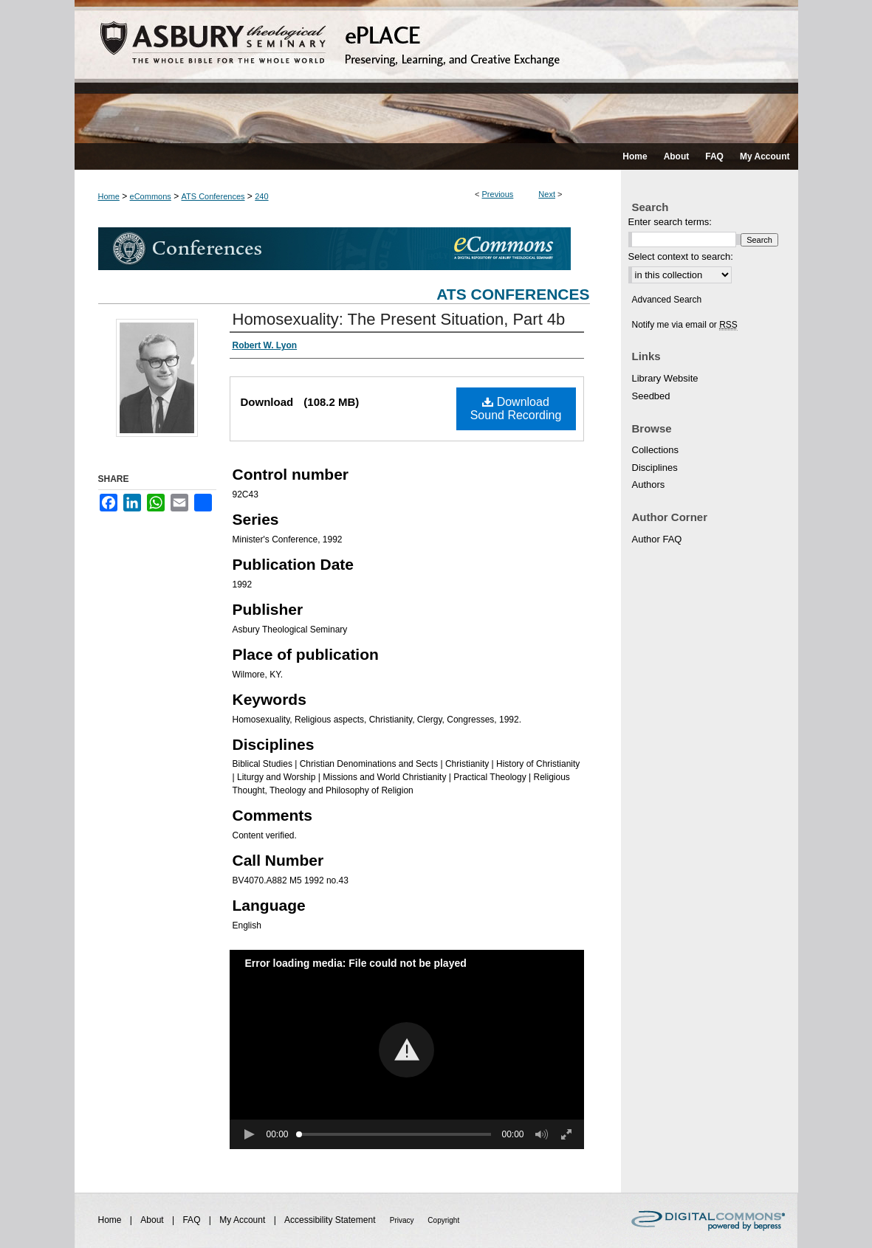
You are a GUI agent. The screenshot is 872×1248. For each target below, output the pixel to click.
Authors (648, 484)
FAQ (192, 1220)
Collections (655, 449)
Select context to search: (680, 256)
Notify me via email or (685, 325)
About (153, 1220)
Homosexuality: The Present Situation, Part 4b (399, 319)
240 (261, 196)
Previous (498, 194)
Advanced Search (667, 299)
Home (109, 196)
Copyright (443, 1220)
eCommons (150, 196)
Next (546, 194)
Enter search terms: (670, 221)
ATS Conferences (213, 196)
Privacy (403, 1220)
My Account (243, 1220)
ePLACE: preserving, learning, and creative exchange (436, 71)
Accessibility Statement (331, 1220)
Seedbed (651, 395)
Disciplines (655, 467)
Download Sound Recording (516, 408)
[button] (406, 1050)
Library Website (665, 378)
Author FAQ (657, 539)
